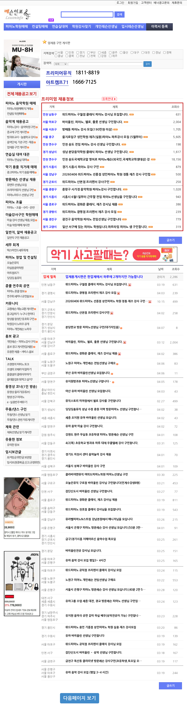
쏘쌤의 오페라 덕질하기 (19, 369)
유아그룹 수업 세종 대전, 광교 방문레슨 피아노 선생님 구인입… (103, 601)
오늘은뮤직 (13, 262)
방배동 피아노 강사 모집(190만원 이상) (87, 129)
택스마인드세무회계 (17, 250)
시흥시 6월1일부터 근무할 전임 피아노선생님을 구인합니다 (99, 197)
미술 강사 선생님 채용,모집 (21, 220)
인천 (71, 52)
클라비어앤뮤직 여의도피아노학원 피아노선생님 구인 (96, 474)
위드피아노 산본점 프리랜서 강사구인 (85, 182)
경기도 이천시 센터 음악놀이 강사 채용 (88, 454)
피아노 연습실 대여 (17, 159)
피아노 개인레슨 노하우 (19, 329)
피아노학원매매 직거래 (19, 108)
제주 (114, 55)
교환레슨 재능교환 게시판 (20, 308)
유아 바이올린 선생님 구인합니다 (84, 635)
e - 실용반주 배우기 (17, 402)
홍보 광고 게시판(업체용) (20, 346)
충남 (60, 55)
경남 (158, 52)
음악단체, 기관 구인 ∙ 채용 (20, 142)
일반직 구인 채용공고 (18, 237)
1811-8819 (87, 72)
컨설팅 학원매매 (15, 113)
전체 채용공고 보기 (21, 94)
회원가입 (133, 2)
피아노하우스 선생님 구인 (20, 195)
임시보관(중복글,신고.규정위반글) (24, 462)
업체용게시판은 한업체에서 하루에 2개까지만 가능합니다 (104, 276)
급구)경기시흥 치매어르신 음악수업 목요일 (90, 539)
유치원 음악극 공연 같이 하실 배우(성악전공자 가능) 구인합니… (103, 615)
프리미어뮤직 (59, 73)
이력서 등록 (159, 26)
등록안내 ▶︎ (109, 99)
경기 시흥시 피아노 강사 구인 (80, 167)
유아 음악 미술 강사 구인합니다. (84, 426)
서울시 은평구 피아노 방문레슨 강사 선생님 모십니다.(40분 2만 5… (105, 589)
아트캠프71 (13, 273)
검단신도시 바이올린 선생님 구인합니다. (89, 491)
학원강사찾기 (81, 26)
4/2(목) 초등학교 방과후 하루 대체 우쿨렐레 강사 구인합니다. (101, 443)
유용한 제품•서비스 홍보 (20, 351)
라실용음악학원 (15, 267)
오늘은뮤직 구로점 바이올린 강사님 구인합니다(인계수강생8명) (102, 482)
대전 (147, 52)
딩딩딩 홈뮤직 (14, 278)
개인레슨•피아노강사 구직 (21, 341)
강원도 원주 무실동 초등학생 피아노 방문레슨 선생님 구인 (99, 434)
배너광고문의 (161, 2)
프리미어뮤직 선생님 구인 (20, 190)
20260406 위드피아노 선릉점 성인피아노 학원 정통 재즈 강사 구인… (106, 301)
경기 (82, 52)
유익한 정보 (13, 444)
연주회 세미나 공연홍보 (19, 296)
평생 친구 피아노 (15, 397)
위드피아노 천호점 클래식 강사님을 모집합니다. (93, 509)
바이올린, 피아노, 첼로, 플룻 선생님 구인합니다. (92, 122)
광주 (114, 52)
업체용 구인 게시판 (17, 147)
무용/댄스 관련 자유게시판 (20, 419)
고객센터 (146, 2)
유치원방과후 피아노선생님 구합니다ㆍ (88, 381)
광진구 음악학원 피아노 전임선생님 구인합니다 (91, 219)
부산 (93, 52)
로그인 (120, 2)
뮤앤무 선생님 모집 (17, 185)
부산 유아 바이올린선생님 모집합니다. (87, 373)
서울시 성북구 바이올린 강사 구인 (85, 466)
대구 (136, 52)
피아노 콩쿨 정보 (15, 291)
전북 (93, 55)
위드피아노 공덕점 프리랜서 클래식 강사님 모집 (93, 570)
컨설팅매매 (40, 26)
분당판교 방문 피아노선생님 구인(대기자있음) (92, 327)
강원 (103, 55)
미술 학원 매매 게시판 (18, 225)
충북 (71, 55)
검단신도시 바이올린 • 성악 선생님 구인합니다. (93, 652)
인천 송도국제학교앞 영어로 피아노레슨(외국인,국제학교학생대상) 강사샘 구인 (106, 159)
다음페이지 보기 (79, 698)
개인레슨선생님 (106, 26)
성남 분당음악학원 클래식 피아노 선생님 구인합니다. (95, 152)
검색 (119, 14)
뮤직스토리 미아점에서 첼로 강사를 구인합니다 (93, 400)
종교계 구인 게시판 (17, 132)
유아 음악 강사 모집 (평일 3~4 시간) (87, 672)
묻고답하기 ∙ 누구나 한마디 (21, 314)
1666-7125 (84, 82)
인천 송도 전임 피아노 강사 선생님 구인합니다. (91, 144)
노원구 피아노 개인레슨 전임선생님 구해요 (90, 363)
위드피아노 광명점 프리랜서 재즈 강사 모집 (89, 211)
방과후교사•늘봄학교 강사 (21, 137)
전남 (82, 55)
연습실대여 (60, 26)
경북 (168, 52)
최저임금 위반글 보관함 (19, 457)
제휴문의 (177, 2)
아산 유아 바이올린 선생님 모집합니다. (88, 391)
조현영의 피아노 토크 (18, 364)
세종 (103, 52)
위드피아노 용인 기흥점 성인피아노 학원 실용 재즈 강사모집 (100, 627)
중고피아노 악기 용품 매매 (20, 172)
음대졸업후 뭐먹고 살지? (20, 379)
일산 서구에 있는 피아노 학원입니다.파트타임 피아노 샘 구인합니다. (105, 226)
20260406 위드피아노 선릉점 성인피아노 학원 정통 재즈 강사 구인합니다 (106, 174)
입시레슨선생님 (133, 26)
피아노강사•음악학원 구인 (21, 127)
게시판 (22, 84)
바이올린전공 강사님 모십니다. (83, 550)
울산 (125, 52)
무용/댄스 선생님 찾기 (18, 414)
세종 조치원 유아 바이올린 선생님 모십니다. (91, 417)
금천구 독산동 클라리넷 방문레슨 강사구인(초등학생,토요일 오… (103, 661)
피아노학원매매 (17, 26)
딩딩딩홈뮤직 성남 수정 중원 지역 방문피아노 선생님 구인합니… (103, 409)
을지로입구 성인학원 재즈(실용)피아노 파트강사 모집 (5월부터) (102, 137)
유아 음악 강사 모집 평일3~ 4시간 (85, 560)
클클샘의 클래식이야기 (19, 374)
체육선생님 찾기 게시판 (19, 432)
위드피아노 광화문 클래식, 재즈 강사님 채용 (89, 204)
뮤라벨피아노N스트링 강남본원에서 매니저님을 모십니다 (99, 519)
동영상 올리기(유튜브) (18, 392)
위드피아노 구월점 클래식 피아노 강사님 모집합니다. (95, 114)
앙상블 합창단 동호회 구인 (20, 319)
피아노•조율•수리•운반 (20, 207)
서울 (60, 52)
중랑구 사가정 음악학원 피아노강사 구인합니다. (92, 189)
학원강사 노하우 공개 (18, 324)
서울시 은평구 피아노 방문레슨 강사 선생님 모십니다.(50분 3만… (104, 527)
